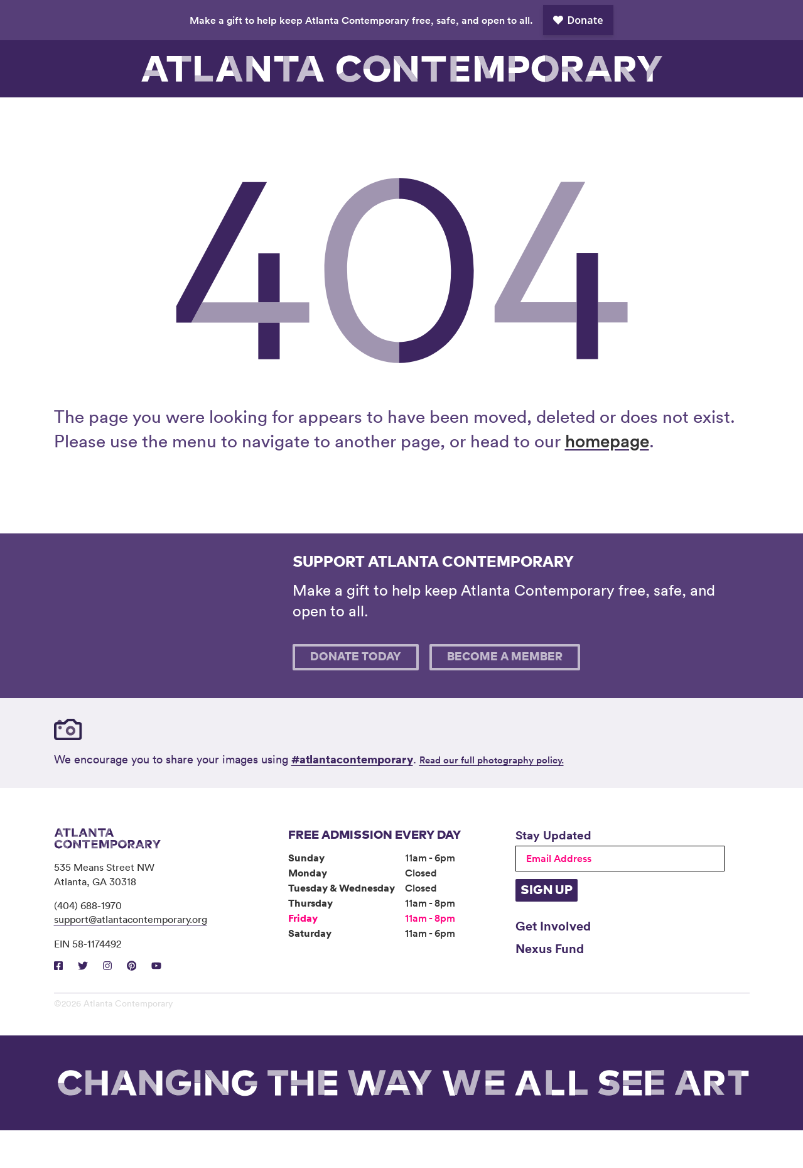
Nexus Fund (549, 986)
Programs (271, 116)
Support (619, 116)
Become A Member (505, 695)
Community (358, 116)
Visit (97, 116)
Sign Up (546, 928)
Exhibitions (184, 116)
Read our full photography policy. (491, 797)
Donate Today (355, 695)
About (445, 116)
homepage (607, 478)
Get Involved (553, 963)
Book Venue (532, 116)
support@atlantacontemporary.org (130, 957)
